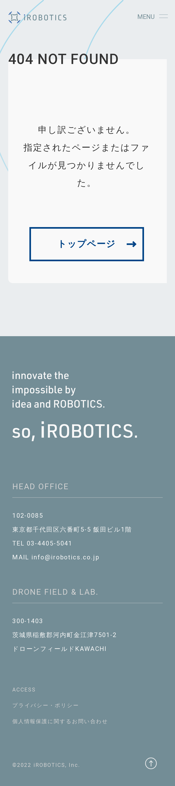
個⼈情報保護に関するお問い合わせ (60, 721)
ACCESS (24, 689)
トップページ (86, 244)
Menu (152, 16)
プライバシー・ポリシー (45, 705)
